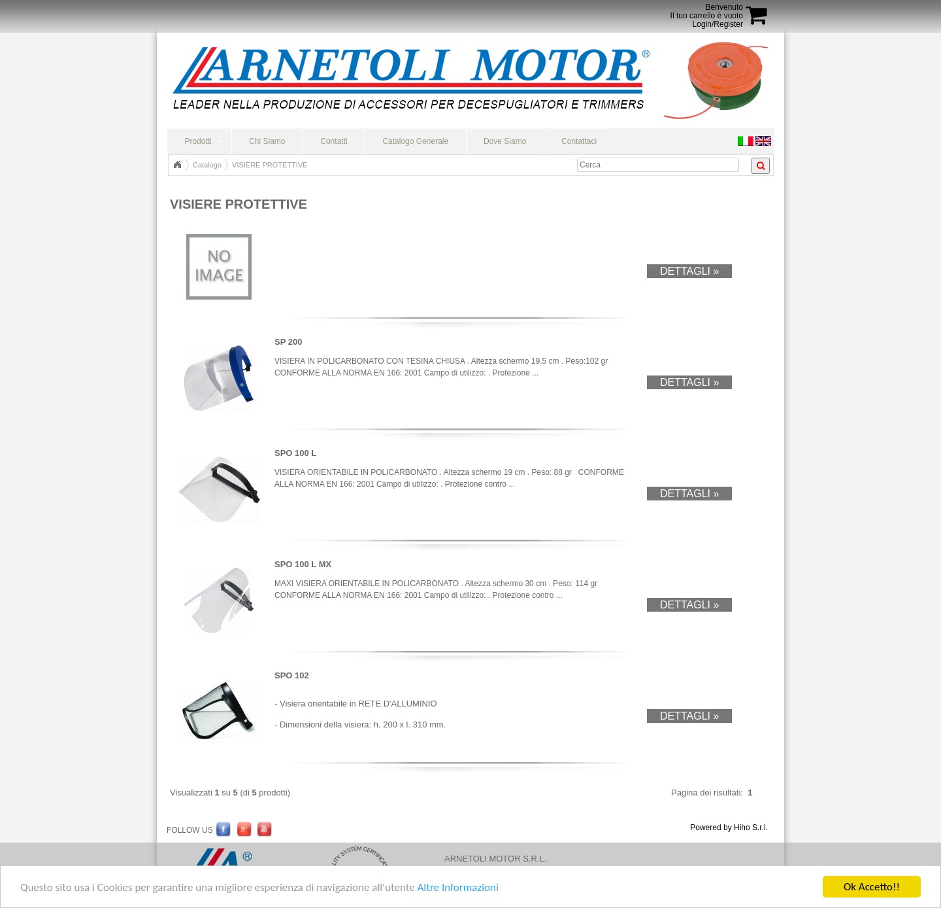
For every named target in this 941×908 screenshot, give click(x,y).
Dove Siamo (505, 141)
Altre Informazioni (457, 888)
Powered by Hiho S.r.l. (729, 827)
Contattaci (579, 141)
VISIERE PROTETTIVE (270, 165)
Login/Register (718, 24)
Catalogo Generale (415, 141)
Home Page (177, 165)
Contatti (333, 141)
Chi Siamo (267, 141)
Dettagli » (689, 271)
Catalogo (207, 165)
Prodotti (197, 141)
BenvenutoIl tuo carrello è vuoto (706, 11)
